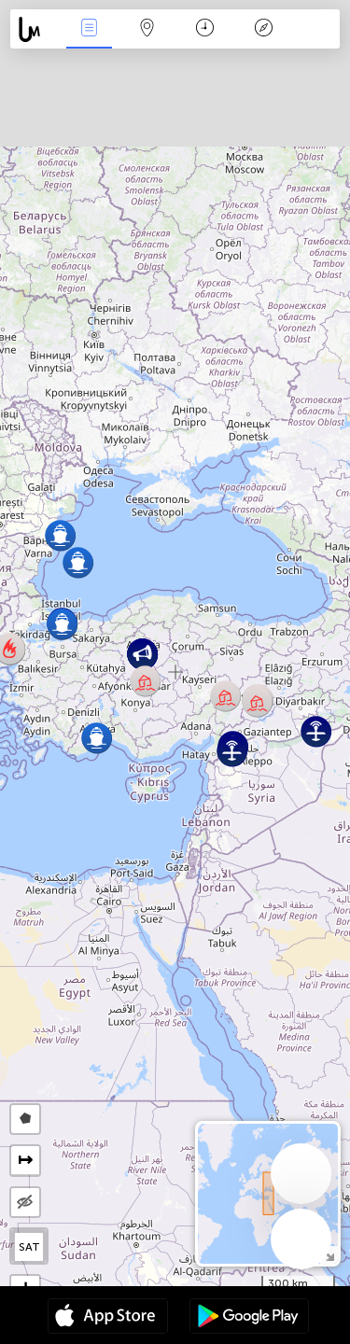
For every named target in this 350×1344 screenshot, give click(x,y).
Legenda (263, 29)
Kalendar (205, 29)
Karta (147, 29)
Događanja (88, 29)
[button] (60, 535)
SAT (29, 1246)
